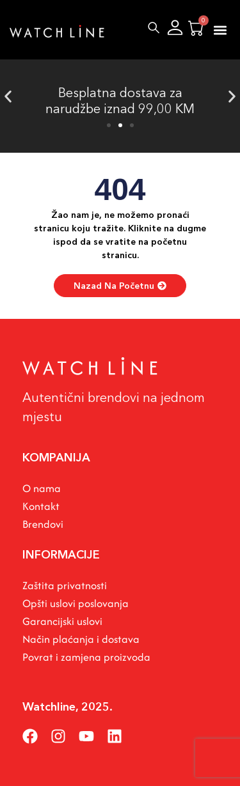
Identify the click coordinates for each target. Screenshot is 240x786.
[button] (219, 29)
